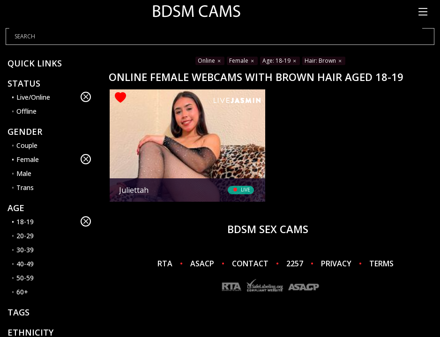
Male (23, 173)
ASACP (202, 263)
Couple (26, 145)
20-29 (25, 235)
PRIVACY (336, 263)
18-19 (53, 221)
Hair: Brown (324, 61)
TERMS (381, 263)
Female (53, 159)
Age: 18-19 (280, 61)
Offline (26, 111)
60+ (22, 291)
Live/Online (53, 97)
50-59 (25, 277)
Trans (25, 187)
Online (210, 61)
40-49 (25, 263)
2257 (294, 263)
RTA (164, 263)
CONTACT (250, 263)
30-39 (25, 249)
